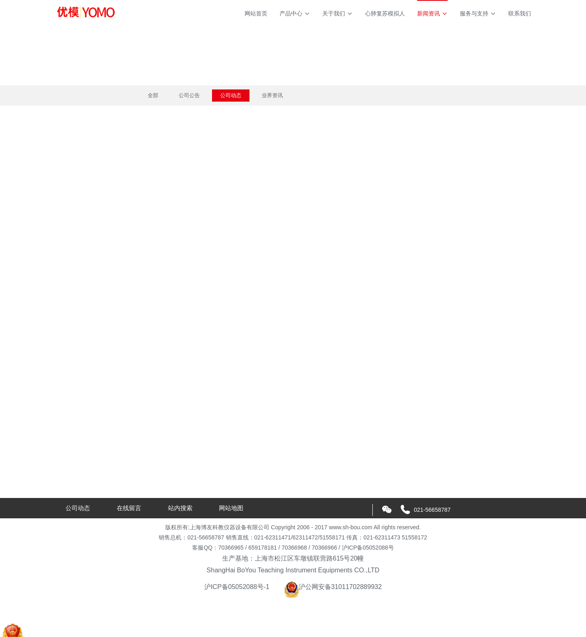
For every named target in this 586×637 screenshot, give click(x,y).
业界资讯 (272, 95)
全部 (153, 95)
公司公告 (189, 95)
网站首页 (256, 13)
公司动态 (230, 95)
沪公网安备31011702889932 (333, 586)
